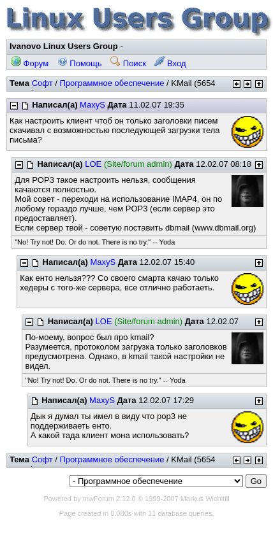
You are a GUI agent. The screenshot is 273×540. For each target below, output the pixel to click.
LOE (93, 164)
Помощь (79, 63)
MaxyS (92, 105)
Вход (170, 63)
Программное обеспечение (111, 83)
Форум (29, 63)
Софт (42, 83)
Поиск (128, 63)
